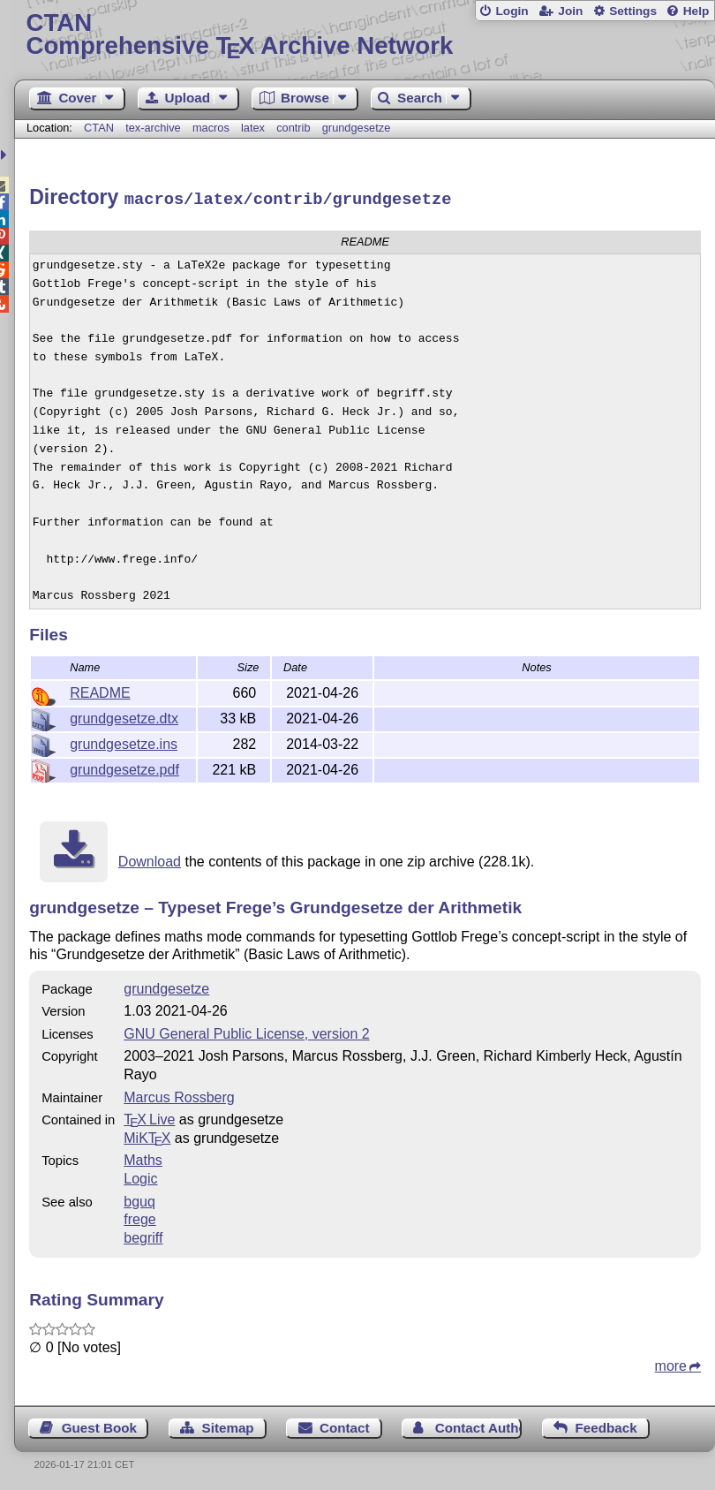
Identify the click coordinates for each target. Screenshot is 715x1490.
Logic (140, 1176)
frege (139, 1216)
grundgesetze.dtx (124, 715)
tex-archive (153, 127)
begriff (143, 1235)
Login (511, 11)
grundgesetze (356, 127)
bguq (139, 1198)
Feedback (606, 1425)
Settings (633, 11)
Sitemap (228, 1425)
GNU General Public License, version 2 (246, 1031)
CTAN (99, 127)
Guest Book (99, 1425)
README (100, 690)
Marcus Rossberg (179, 1094)
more (671, 1363)
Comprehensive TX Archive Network (365, 34)
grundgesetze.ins (123, 741)
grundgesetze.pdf (124, 767)
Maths (143, 1157)
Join (570, 11)
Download (149, 858)
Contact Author (479, 1425)
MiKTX (147, 1135)
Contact (345, 1425)
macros (211, 127)
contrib (293, 127)
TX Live (149, 1116)
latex (253, 127)
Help (696, 11)
